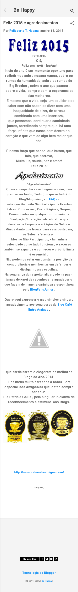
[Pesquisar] (72, 11)
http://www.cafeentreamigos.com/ (39, 472)
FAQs (53, 199)
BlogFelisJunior (41, 289)
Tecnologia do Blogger (39, 573)
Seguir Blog (29, 559)
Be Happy (24, 10)
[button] (72, 24)
